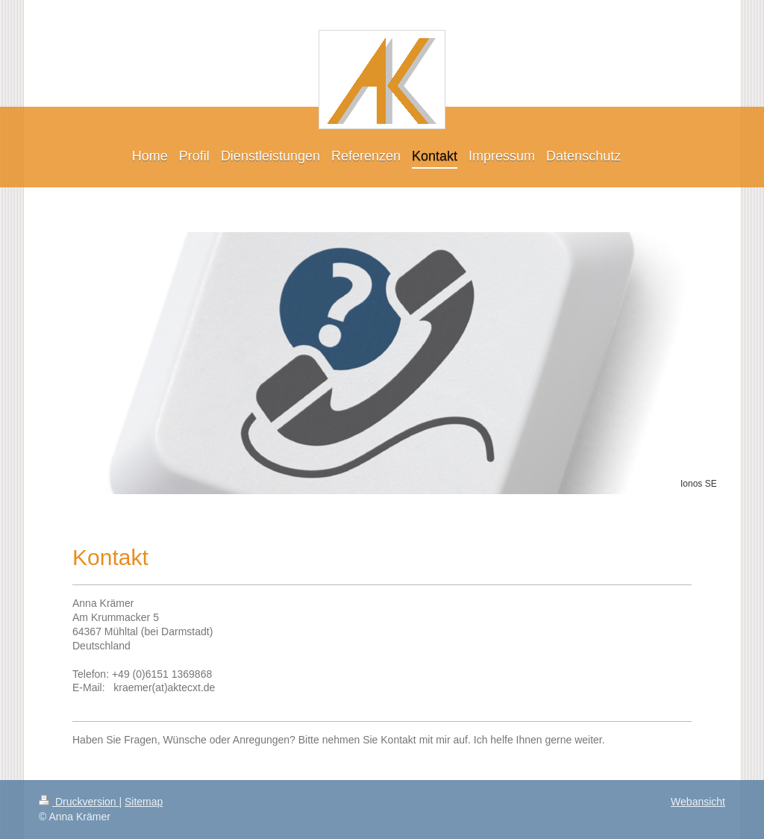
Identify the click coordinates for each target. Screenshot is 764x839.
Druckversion (79, 802)
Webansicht (698, 802)
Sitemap (144, 802)
